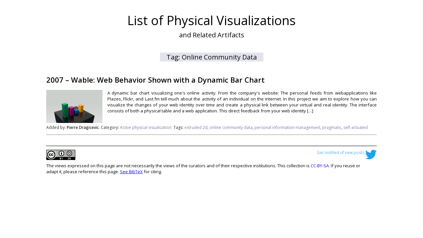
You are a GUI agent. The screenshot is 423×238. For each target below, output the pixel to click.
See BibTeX (131, 172)
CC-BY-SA (320, 166)
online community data (231, 127)
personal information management (287, 127)
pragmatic (331, 127)
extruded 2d (196, 127)
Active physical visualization (146, 127)
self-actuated (355, 127)
